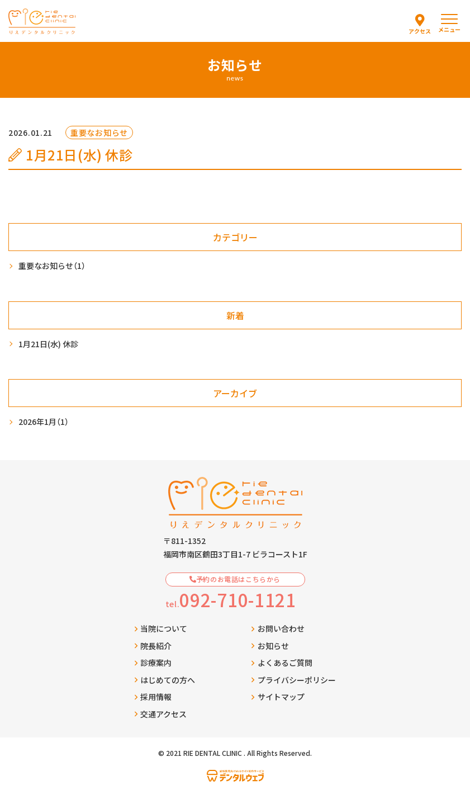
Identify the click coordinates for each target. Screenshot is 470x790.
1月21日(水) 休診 (48, 343)
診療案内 (153, 662)
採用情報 (153, 696)
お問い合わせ (277, 628)
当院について (161, 628)
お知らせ (269, 645)
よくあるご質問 (281, 662)
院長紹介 (153, 645)
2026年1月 (43, 422)
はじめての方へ (165, 679)
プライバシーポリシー (293, 679)
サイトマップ (277, 696)
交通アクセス (161, 714)
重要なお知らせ (52, 266)
